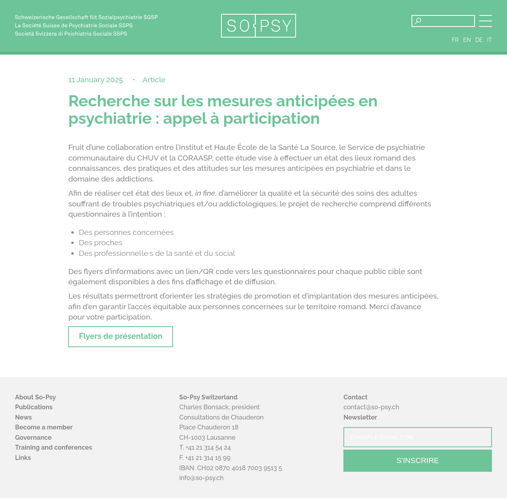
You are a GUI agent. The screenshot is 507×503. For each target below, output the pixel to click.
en (467, 43)
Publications (34, 412)
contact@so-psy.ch (371, 412)
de (479, 43)
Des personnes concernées (126, 235)
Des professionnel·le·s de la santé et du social (157, 256)
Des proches (100, 245)
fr (455, 43)
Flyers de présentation (127, 340)
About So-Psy (35, 402)
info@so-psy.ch (201, 482)
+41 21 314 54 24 (208, 452)
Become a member (44, 432)
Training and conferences (53, 452)
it (489, 43)
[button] (485, 21)
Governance (33, 442)
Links (23, 462)
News (23, 422)
